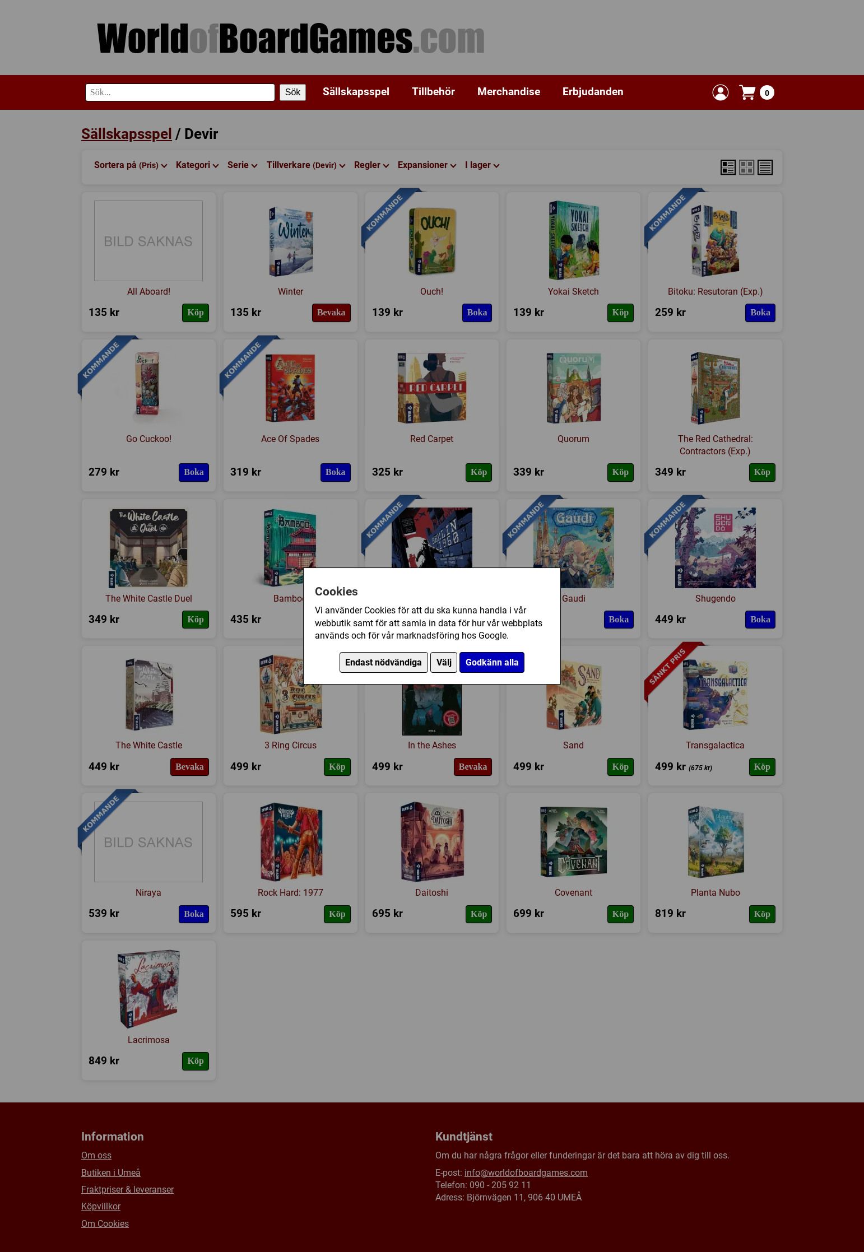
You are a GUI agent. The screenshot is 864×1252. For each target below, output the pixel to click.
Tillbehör (433, 91)
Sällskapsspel (356, 91)
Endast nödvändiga (383, 662)
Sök (293, 92)
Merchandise (508, 91)
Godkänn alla (492, 662)
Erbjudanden (593, 91)
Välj (444, 662)
